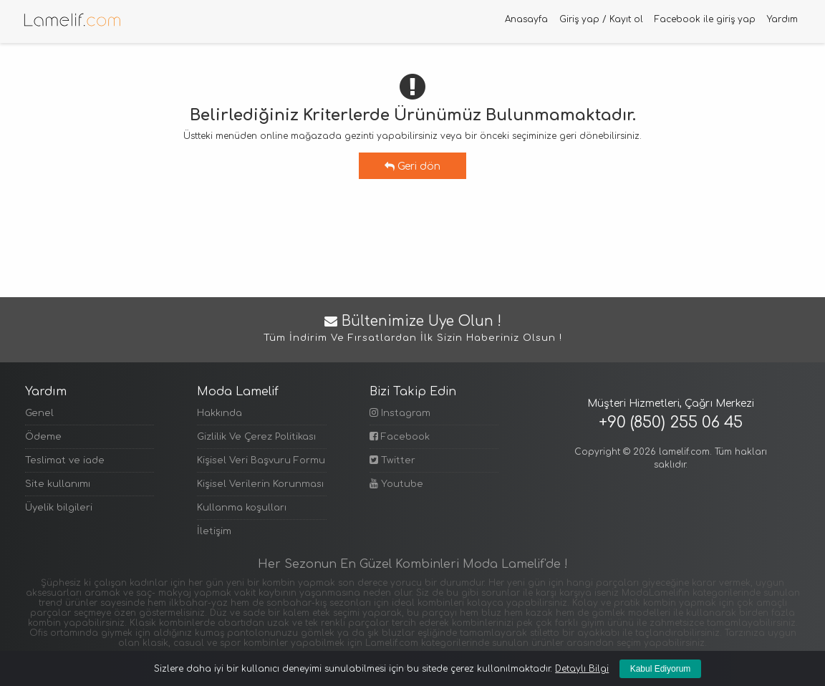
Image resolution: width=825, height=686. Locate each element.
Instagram (400, 412)
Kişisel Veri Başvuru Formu (261, 460)
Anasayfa (526, 19)
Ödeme (43, 437)
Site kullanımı (57, 484)
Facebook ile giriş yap (705, 19)
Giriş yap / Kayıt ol (601, 19)
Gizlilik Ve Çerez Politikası (256, 437)
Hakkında (219, 413)
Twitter (392, 460)
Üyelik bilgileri (58, 508)
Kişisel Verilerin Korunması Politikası (261, 484)
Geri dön (412, 166)
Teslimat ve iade (65, 460)
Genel (39, 413)
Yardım (782, 19)
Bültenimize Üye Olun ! (412, 329)
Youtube (396, 483)
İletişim (214, 531)
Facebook (400, 436)
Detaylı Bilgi (582, 669)
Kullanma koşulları (241, 508)
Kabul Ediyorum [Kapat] (660, 669)
